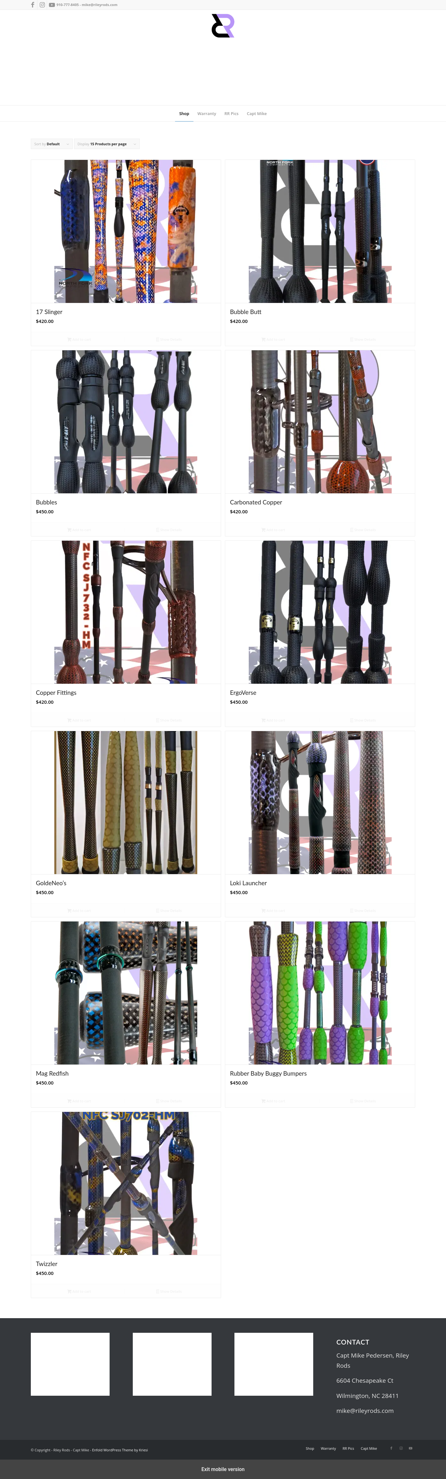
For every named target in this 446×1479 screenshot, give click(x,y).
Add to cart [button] (79, 340)
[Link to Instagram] (42, 5)
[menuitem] (184, 113)
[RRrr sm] (223, 57)
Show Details (169, 340)
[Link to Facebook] (32, 5)
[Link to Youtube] (52, 5)
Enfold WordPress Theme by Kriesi (120, 1450)
